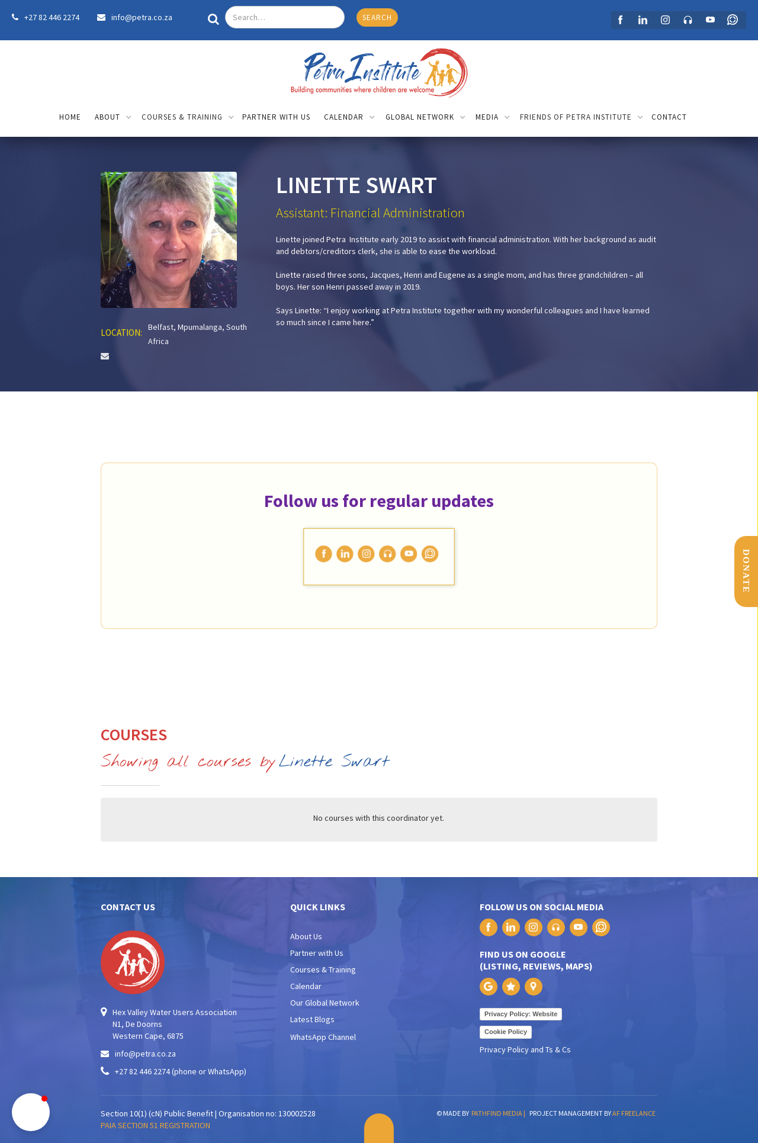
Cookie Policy (505, 1031)
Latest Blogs (312, 1019)
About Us (306, 936)
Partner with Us (316, 953)
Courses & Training (323, 969)
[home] (379, 69)
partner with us (276, 117)
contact (669, 117)
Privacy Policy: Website (520, 1013)
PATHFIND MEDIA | (499, 1113)
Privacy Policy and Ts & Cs (525, 1049)
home (70, 117)
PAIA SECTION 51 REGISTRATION (155, 1125)
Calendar (306, 986)
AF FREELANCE (634, 1113)
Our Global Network (324, 1002)
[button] (113, 118)
